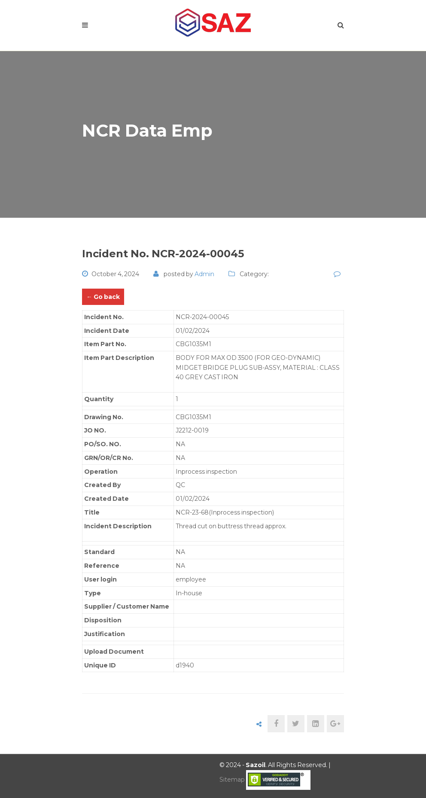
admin (204, 274)
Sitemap (232, 779)
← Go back (103, 297)
